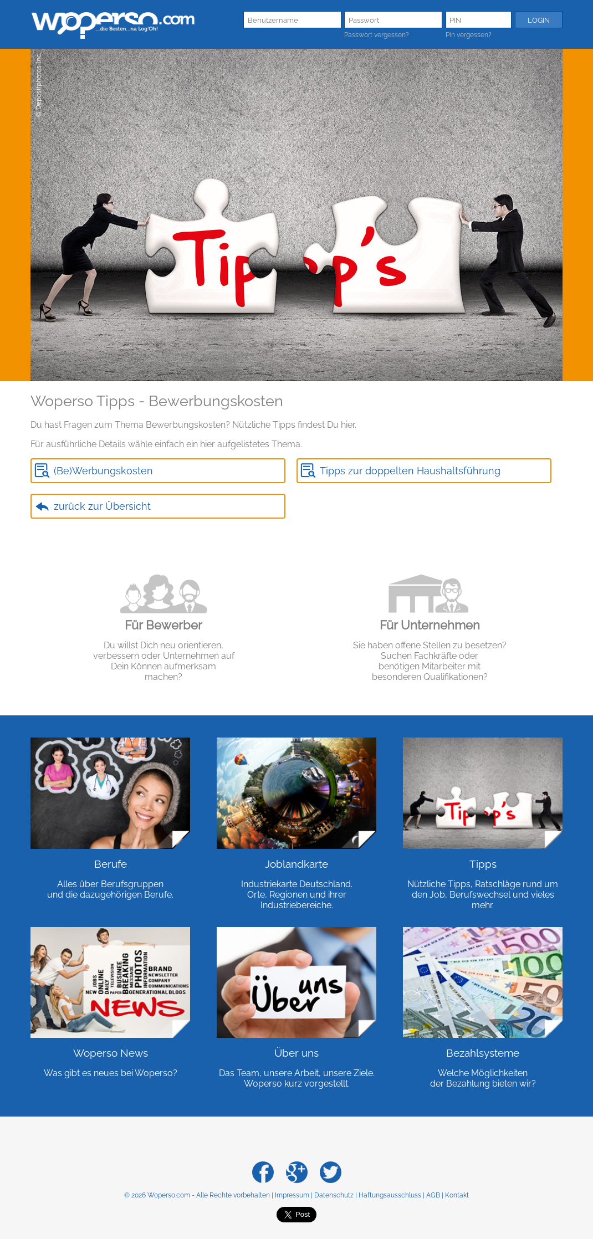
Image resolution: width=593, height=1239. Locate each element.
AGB (433, 1195)
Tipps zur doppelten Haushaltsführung (410, 471)
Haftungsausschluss (390, 1195)
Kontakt (457, 1195)
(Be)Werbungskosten (103, 471)
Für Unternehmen (430, 625)
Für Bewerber (163, 625)
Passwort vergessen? (376, 35)
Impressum (292, 1195)
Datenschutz (334, 1195)
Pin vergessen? (469, 35)
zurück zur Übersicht (102, 506)
